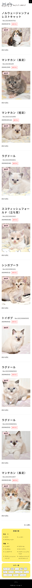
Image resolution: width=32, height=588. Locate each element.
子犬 (4, 534)
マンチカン (8, 549)
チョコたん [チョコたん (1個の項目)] (23, 575)
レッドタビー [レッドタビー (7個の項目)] (18, 572)
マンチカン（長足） (14, 61)
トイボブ (15, 318)
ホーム (16, 582)
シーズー (20, 537)
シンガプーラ (10, 266)
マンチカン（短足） (14, 114)
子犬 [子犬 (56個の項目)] (25, 568)
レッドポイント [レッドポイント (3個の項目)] (7, 575)
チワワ (6, 537)
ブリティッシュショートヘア (10, 557)
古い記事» (27, 525)
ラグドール (9, 157)
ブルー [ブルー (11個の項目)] (5, 572)
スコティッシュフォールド (23, 552)
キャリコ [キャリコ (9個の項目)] (11, 572)
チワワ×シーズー (9, 539)
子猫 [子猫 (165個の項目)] (21, 568)
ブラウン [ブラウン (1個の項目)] (15, 575)
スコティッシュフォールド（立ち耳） (16, 212)
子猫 (4, 543)
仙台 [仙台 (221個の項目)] (12, 568)
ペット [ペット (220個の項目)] (17, 568)
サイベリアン (22, 549)
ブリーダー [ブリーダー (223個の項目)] (6, 568)
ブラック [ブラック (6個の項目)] (26, 572)
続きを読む (5, 50)
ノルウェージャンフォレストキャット (16, 16)
